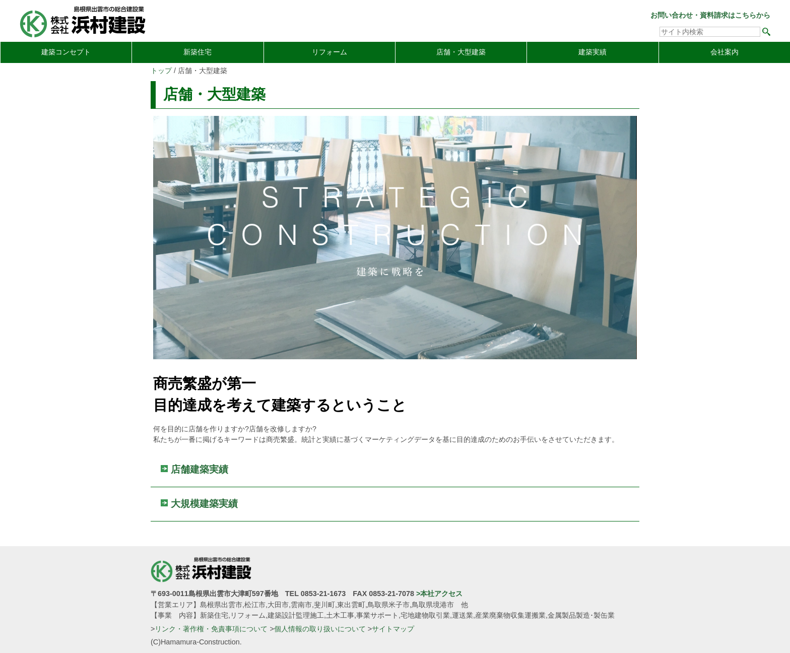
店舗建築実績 (199, 469)
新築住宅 (197, 52)
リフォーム (329, 52)
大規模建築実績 (204, 503)
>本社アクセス (439, 594)
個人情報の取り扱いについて (320, 629)
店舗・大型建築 (461, 52)
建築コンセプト (66, 52)
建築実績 (592, 52)
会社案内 (724, 52)
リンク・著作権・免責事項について (211, 629)
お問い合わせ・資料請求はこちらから (710, 15)
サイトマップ (393, 629)
